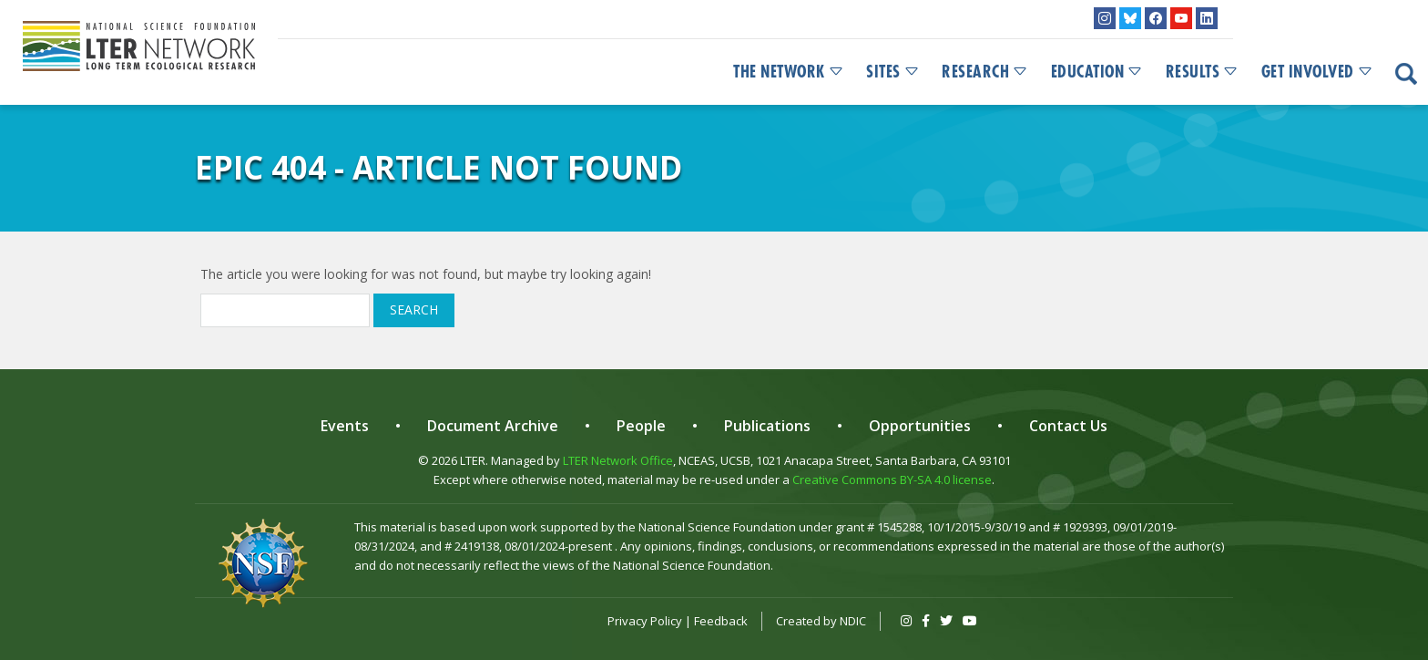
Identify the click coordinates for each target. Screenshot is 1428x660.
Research (985, 72)
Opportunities (920, 426)
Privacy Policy (644, 621)
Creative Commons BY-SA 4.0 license (892, 479)
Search (414, 309)
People (641, 426)
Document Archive (492, 426)
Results (1202, 72)
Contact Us (1068, 426)
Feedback (721, 621)
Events (345, 426)
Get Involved (1317, 72)
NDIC (853, 621)
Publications (767, 426)
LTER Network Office (618, 460)
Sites (893, 72)
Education (1097, 72)
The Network (788, 72)
